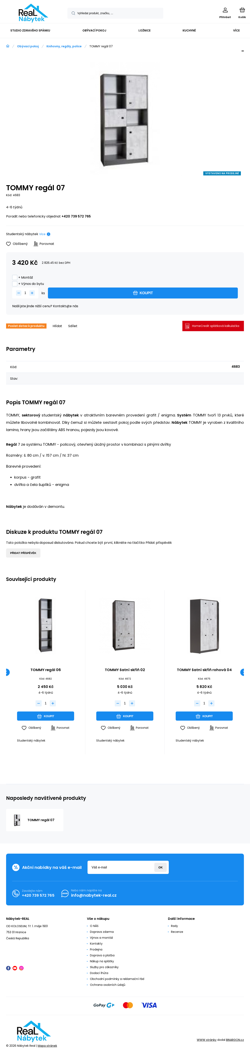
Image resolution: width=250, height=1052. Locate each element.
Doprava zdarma (102, 932)
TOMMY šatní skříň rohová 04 (204, 670)
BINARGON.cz (235, 1040)
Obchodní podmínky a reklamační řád (117, 979)
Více (42, 234)
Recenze (177, 932)
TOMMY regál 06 (45, 670)
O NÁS (94, 926)
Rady (174, 926)
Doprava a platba (102, 955)
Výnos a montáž (101, 938)
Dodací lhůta (99, 973)
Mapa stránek (47, 1046)
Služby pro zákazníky (104, 967)
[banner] (33, 13)
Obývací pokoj (28, 46)
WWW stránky (206, 1040)
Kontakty (96, 944)
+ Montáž (22, 277)
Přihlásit (160, 867)
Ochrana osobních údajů (107, 985)
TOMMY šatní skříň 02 (125, 670)
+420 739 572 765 (76, 216)
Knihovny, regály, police (64, 46)
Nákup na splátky (102, 961)
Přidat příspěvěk (23, 553)
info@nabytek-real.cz (94, 895)
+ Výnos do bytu (28, 283)
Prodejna (96, 949)
